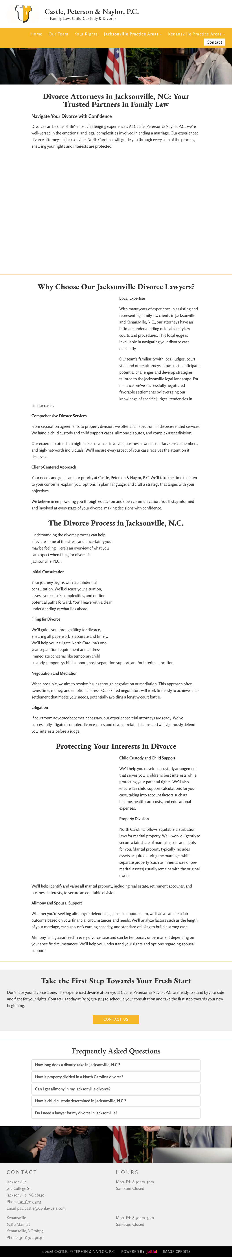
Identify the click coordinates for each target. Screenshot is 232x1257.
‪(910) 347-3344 (29, 1201)
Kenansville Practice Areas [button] (196, 33)
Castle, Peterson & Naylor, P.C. (92, 11)
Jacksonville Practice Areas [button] (133, 33)
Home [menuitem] (36, 33)
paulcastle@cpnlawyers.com (41, 1208)
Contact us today (62, 998)
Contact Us (116, 1019)
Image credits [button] (176, 1251)
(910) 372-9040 (31, 1237)
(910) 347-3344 (92, 998)
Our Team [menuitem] (58, 33)
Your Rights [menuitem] (86, 33)
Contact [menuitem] (214, 42)
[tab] (116, 1065)
